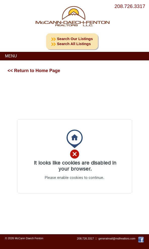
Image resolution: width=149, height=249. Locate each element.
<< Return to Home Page (34, 70)
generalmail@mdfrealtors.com (116, 238)
